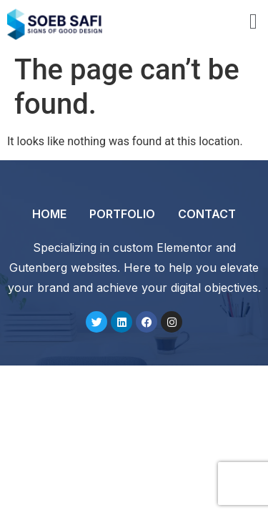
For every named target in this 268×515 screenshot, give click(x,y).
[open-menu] (253, 23)
